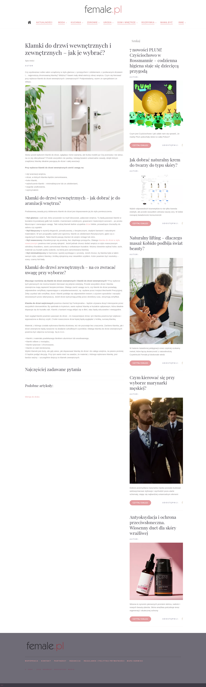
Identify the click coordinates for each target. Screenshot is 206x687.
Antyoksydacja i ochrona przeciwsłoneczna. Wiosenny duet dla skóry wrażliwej (153, 525)
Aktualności (44, 22)
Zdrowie (92, 22)
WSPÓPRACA (31, 661)
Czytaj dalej (140, 145)
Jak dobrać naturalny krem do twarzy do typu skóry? (155, 162)
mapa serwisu (135, 661)
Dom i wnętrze (126, 22)
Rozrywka (148, 22)
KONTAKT (46, 661)
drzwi (88, 224)
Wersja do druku (32, 397)
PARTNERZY (60, 661)
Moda (61, 22)
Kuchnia (76, 22)
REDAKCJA (75, 661)
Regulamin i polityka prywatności (104, 661)
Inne (181, 22)
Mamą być (166, 22)
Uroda (107, 22)
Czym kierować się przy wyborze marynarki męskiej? (152, 382)
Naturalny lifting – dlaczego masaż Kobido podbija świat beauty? (156, 243)
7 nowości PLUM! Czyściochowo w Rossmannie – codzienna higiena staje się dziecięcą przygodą (154, 60)
